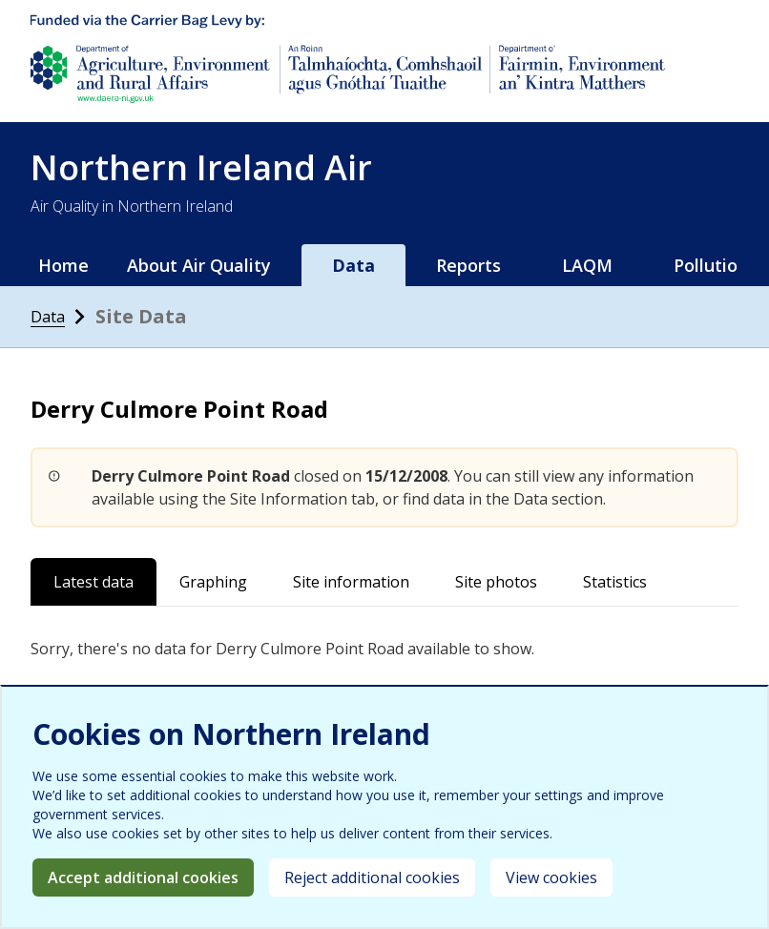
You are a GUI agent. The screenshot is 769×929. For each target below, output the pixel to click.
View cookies (551, 877)
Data (353, 265)
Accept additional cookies (143, 877)
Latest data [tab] (93, 581)
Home (63, 265)
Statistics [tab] (615, 581)
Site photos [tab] (496, 581)
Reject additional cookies (372, 877)
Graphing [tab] (213, 581)
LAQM (587, 265)
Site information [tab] (351, 581)
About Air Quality (199, 265)
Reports (468, 265)
